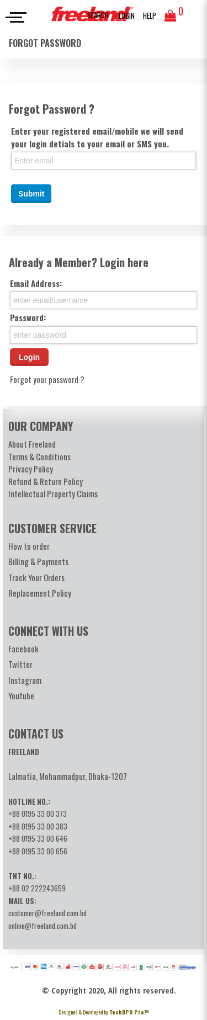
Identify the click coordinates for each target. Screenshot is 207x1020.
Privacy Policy (30, 469)
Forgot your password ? (47, 379)
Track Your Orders (36, 577)
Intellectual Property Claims (53, 493)
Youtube (21, 695)
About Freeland (32, 444)
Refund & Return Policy (45, 481)
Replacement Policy (39, 593)
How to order (29, 546)
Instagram (24, 680)
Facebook (23, 648)
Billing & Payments (38, 561)
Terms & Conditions (39, 456)
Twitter (20, 664)
